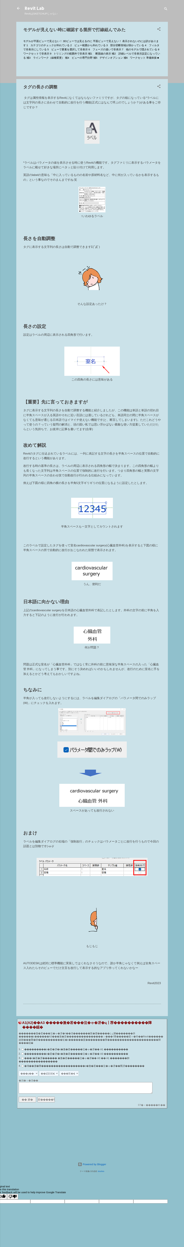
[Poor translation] (12, 1196)
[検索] (166, 9)
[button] (159, 29)
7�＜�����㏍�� (152, 1105)
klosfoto (101, 1171)
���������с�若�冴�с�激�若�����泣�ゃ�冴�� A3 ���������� (76, 1053)
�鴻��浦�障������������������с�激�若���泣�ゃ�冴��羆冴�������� (84, 1066)
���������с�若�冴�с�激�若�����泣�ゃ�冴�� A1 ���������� (76, 1049)
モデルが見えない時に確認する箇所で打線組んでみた (74, 29)
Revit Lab (34, 8)
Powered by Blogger (92, 1164)
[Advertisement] (92, 1135)
